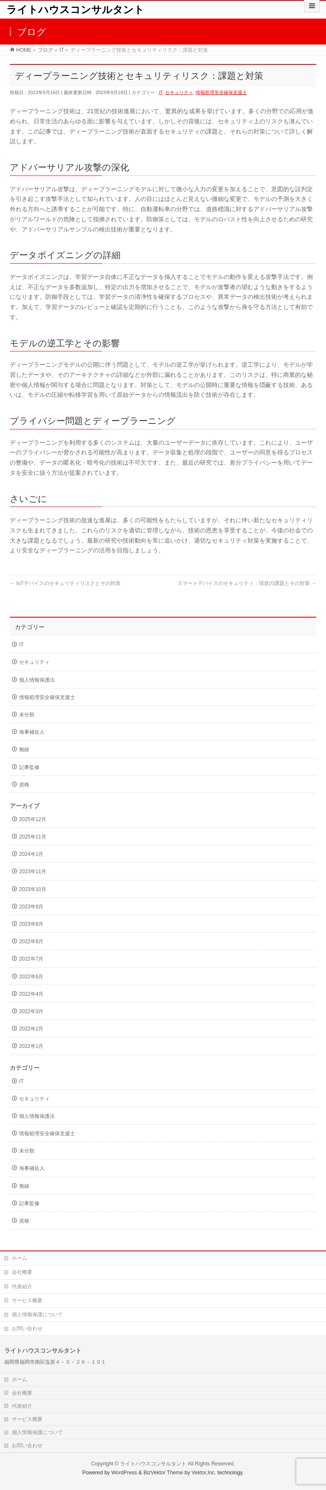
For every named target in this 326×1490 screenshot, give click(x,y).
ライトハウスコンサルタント (75, 9)
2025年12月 (32, 819)
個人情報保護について (37, 1314)
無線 (24, 749)
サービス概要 (27, 1300)
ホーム (19, 1258)
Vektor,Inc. (203, 1473)
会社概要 (22, 1272)
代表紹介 (22, 1286)
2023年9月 (31, 907)
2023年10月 (32, 889)
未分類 (26, 715)
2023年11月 (32, 872)
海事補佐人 (32, 732)
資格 (24, 785)
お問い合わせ (27, 1328)
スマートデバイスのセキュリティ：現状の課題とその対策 (246, 583)
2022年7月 (31, 959)
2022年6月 (31, 977)
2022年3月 (31, 1011)
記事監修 (29, 767)
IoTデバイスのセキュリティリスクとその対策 (65, 583)
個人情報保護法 (37, 680)
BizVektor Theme (163, 1473)
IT (161, 92)
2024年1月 (31, 854)
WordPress (124, 1473)
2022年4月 (31, 994)
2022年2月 (31, 1029)
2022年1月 (31, 1046)
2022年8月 (31, 941)
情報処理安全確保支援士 (221, 92)
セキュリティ (179, 92)
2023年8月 (31, 924)
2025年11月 (32, 837)
